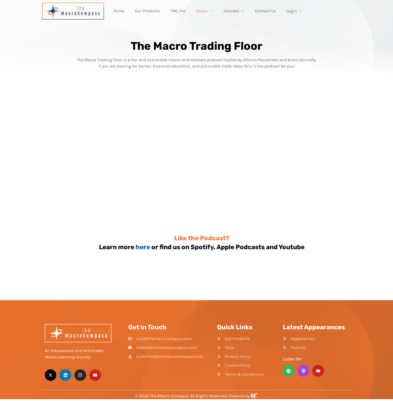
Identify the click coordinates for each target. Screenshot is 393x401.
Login (294, 10)
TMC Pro (178, 10)
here (143, 247)
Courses (234, 10)
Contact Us (265, 10)
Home (118, 10)
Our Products (147, 10)
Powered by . (243, 395)
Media (204, 10)
